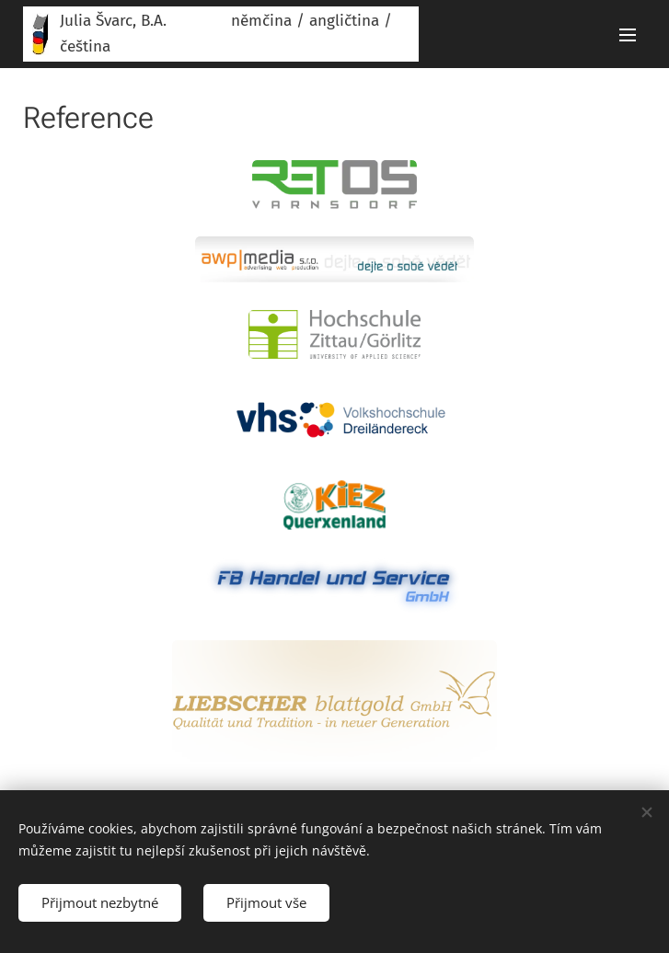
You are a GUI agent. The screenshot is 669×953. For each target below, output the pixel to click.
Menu (627, 35)
